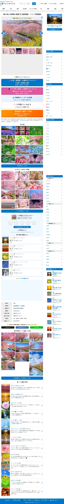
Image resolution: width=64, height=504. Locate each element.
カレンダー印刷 (32, 8)
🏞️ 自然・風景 (49, 56)
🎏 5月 (47, 134)
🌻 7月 (47, 139)
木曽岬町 (48, 183)
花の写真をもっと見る (22, 165)
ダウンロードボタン (23, 18)
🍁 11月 (48, 151)
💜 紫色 (48, 107)
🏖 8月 (47, 142)
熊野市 (47, 262)
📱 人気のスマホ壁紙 (26, 500)
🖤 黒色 (48, 110)
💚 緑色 (48, 92)
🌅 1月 (47, 122)
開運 (4, 8)
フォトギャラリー (7, 4)
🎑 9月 (47, 145)
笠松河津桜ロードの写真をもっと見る (22, 378)
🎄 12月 (48, 154)
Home (3, 10)
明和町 (47, 212)
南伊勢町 (48, 234)
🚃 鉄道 (48, 80)
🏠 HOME (7, 500)
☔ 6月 (47, 136)
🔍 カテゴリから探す (52, 3)
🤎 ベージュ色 (49, 115)
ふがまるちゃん (24, 120)
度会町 (47, 240)
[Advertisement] (22, 64)
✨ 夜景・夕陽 (49, 62)
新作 (18, 8)
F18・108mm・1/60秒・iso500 (20, 318)
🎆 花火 (48, 68)
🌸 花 (47, 53)
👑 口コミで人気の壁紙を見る (22, 278)
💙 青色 (48, 89)
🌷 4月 (47, 131)
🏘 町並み (48, 71)
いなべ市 (48, 180)
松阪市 (7, 10)
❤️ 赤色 (48, 104)
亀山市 (47, 198)
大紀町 (47, 220)
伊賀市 (47, 245)
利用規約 (8, 121)
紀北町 (47, 256)
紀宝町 (47, 265)
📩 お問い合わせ (54, 500)
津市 (47, 206)
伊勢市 (47, 225)
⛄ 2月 (47, 125)
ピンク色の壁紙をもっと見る (22, 211)
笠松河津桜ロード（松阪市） (19, 305)
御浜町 (47, 259)
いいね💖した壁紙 (43, 3)
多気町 (47, 218)
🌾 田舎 (48, 74)
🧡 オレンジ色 (49, 101)
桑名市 (47, 192)
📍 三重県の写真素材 (15, 500)
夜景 (48, 8)
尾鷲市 (47, 253)
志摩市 (47, 228)
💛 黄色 (48, 98)
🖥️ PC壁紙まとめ (36, 500)
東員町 (47, 186)
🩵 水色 (48, 95)
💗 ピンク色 (48, 86)
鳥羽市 (47, 231)
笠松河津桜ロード (14, 10)
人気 (11, 8)
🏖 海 (47, 59)
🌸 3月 (47, 128)
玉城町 (47, 237)
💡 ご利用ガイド (45, 500)
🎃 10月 (48, 148)
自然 (55, 8)
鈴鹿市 (47, 195)
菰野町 (47, 189)
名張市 (47, 248)
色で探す (25, 8)
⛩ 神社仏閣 (48, 65)
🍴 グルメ (48, 77)
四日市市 (48, 201)
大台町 (47, 215)
